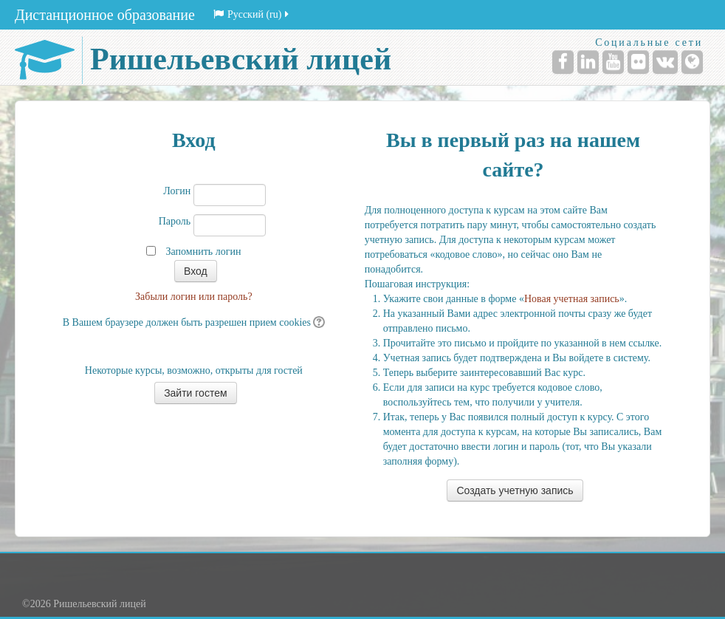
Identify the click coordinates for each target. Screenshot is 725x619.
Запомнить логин (203, 251)
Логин (176, 190)
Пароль (175, 221)
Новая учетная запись (571, 298)
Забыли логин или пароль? (193, 296)
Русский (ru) (252, 14)
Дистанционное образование (105, 15)
